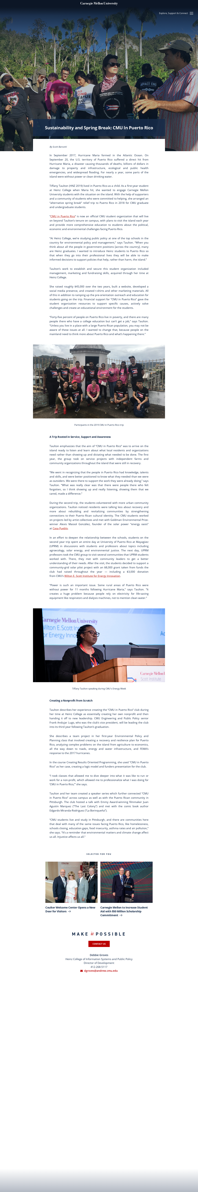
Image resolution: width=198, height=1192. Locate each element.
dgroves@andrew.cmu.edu (99, 971)
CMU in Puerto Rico (62, 216)
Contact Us (99, 943)
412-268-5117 (99, 967)
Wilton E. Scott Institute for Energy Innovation (92, 576)
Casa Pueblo (60, 528)
